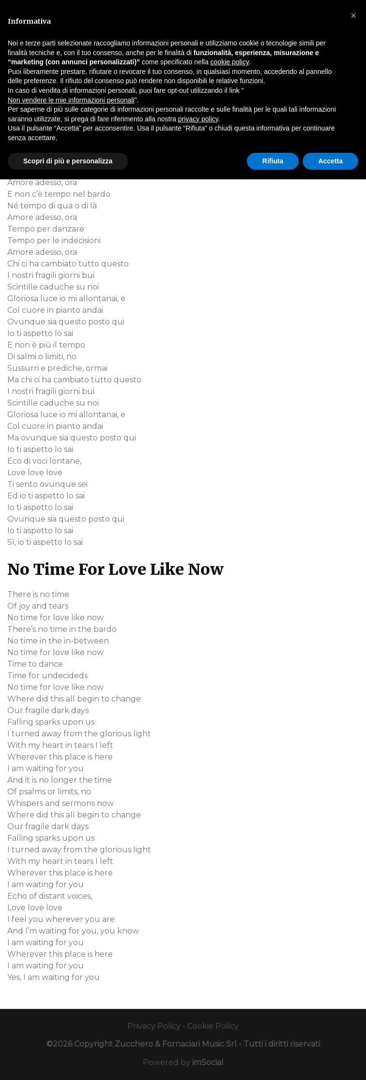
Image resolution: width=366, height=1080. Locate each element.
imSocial (208, 1062)
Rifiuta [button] (273, 161)
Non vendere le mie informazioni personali (71, 100)
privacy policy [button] (198, 119)
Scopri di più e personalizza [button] (67, 161)
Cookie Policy (213, 1026)
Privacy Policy (154, 1026)
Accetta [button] (330, 161)
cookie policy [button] (230, 62)
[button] (353, 15)
